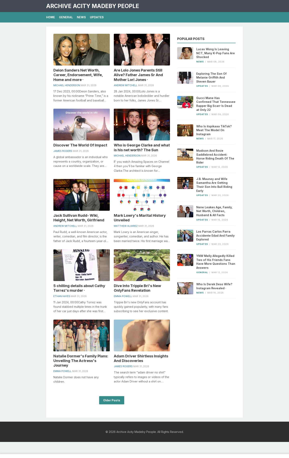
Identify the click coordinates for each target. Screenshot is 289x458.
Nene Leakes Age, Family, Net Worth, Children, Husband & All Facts (214, 211)
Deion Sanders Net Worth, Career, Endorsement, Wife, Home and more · (78, 75)
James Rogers (62, 150)
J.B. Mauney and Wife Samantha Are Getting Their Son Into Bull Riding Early (214, 184)
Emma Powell (123, 296)
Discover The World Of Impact (80, 145)
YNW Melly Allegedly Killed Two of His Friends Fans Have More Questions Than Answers (215, 261)
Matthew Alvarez (126, 225)
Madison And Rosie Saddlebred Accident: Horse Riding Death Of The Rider (215, 156)
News (81, 17)
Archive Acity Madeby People (92, 6)
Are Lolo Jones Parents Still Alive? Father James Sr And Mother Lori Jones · (138, 75)
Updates (97, 17)
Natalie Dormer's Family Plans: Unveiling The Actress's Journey (80, 361)
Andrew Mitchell (125, 85)
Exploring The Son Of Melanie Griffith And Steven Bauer (211, 77)
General (66, 17)
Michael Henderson (66, 85)
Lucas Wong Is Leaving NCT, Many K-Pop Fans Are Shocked (215, 53)
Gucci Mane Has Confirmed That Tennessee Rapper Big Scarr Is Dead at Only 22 (215, 103)
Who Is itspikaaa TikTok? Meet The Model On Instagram (214, 130)
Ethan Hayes (61, 296)
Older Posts (111, 400)
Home (50, 17)
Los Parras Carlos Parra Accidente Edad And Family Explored (215, 235)
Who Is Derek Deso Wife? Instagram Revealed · (214, 286)
